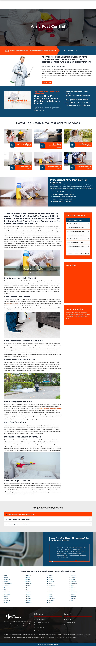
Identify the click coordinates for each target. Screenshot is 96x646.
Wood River (7, 579)
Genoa (50, 590)
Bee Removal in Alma (84, 145)
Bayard (72, 590)
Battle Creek (74, 592)
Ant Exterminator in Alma (24, 145)
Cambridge (73, 577)
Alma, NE (68, 619)
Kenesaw (28, 598)
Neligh (28, 587)
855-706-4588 (80, 5)
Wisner (6, 581)
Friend (50, 594)
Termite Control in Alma (83, 167)
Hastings (51, 577)
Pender (28, 577)
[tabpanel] (48, 27)
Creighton (73, 575)
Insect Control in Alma (54, 167)
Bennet (72, 585)
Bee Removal (40, 625)
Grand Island (52, 585)
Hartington (51, 581)
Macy (27, 590)
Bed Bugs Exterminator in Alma (55, 145)
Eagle (50, 602)
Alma (72, 600)
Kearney (28, 600)
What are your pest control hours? (18, 524)
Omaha (28, 579)
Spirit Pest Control (53, 644)
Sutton (6, 590)
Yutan (5, 575)
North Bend (29, 583)
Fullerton (51, 592)
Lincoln (28, 596)
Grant (50, 583)
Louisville (28, 594)
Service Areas (55, 6)
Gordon (50, 587)
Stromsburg (7, 594)
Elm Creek (51, 600)
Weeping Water (8, 583)
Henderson (29, 602)
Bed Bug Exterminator (43, 622)
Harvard (51, 579)
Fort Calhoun (52, 598)
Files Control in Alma (25, 167)
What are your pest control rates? (18, 519)
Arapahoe (73, 598)
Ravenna (6, 602)
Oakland (28, 581)
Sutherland (7, 592)
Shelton (6, 598)
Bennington (74, 583)
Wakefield (6, 585)
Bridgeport (73, 581)
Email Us (69, 625)
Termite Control (41, 619)
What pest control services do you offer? (20, 514)
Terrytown (6, 587)
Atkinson (73, 594)
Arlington (73, 596)
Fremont (51, 596)
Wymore (6, 577)
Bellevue (73, 587)
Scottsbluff (7, 600)
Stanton (6, 596)
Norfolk (28, 585)
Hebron (50, 575)
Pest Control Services (41, 6)
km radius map (78, 283)
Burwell (73, 579)
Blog (38, 630)
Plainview (28, 575)
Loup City (28, 592)
